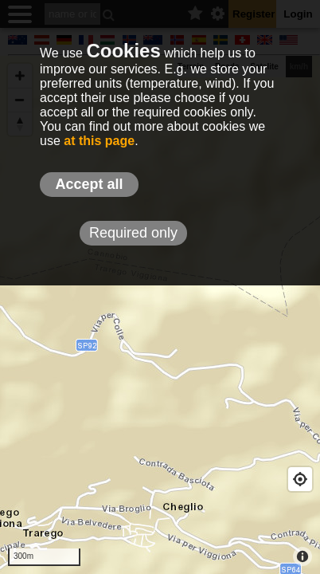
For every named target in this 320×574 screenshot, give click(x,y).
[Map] (160, 315)
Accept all (89, 184)
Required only (133, 233)
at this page (99, 140)
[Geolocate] (300, 479)
